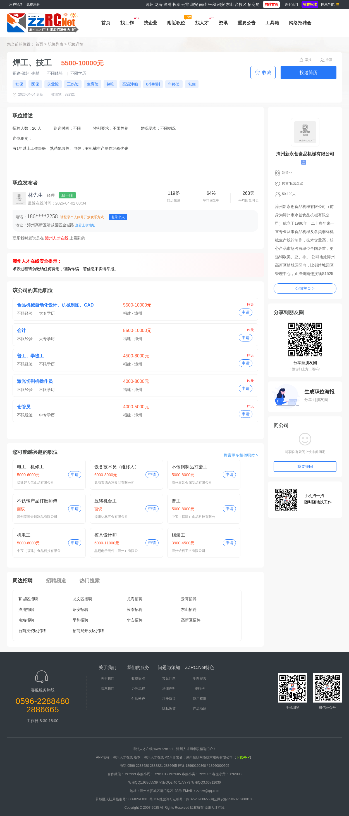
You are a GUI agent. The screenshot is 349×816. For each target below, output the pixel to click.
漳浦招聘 (26, 609)
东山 (230, 4)
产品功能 (199, 709)
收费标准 (138, 678)
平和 (212, 4)
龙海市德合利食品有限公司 (114, 483)
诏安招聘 (80, 609)
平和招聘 (80, 620)
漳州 (150, 4)
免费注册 (33, 4)
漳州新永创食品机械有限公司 (305, 153)
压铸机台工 (105, 501)
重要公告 (246, 22)
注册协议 (169, 699)
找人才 (202, 22)
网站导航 (327, 4)
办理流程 (138, 689)
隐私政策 (169, 709)
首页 (105, 22)
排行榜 (200, 689)
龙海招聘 (134, 599)
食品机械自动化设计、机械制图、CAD (55, 305)
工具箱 (272, 22)
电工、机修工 (30, 466)
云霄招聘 (189, 599)
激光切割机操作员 (35, 381)
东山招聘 (189, 609)
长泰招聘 (134, 609)
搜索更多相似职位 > (241, 455)
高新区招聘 (190, 620)
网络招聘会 (300, 22)
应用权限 (199, 699)
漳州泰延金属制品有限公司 (192, 483)
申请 (246, 312)
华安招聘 (134, 620)
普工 (176, 501)
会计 (21, 330)
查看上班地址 (85, 225)
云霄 (185, 4)
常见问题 (169, 678)
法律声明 (169, 689)
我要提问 (305, 466)
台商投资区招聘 (32, 630)
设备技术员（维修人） (116, 466)
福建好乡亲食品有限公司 (35, 483)
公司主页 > (304, 288)
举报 (308, 60)
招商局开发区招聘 (88, 630)
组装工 (178, 535)
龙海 (158, 4)
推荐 (329, 60)
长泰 (176, 4)
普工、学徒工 (30, 356)
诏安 (221, 4)
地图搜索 (199, 678)
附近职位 (176, 22)
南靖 (203, 4)
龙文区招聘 (82, 599)
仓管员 (23, 406)
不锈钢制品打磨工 (189, 466)
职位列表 (55, 44)
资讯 (223, 22)
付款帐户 (138, 699)
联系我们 (107, 689)
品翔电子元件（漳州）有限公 (116, 551)
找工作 (127, 22)
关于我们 (291, 4)
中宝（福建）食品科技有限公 (193, 517)
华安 (194, 4)
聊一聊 (67, 195)
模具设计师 (105, 535)
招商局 (253, 4)
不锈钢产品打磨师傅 (37, 501)
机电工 (23, 535)
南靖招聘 (26, 620)
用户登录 (16, 4)
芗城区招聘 (28, 599)
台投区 (241, 4)
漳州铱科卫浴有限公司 (188, 551)
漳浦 (167, 4)
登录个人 (118, 217)
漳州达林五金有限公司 (111, 517)
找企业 (150, 22)
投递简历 (308, 72)
